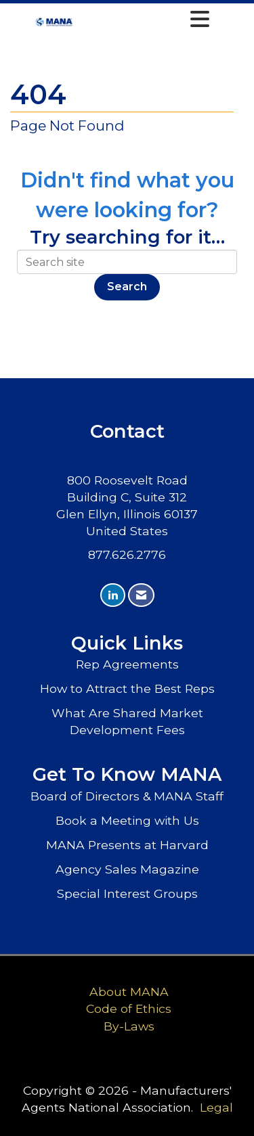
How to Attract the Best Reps (127, 688)
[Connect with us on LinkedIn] (112, 595)
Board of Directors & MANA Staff (127, 796)
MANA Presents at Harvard (127, 845)
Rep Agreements (127, 664)
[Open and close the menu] (145, 19)
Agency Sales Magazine (127, 869)
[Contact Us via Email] (141, 595)
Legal (216, 1107)
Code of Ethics (128, 1008)
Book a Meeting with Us (127, 820)
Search (127, 286)
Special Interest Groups (127, 893)
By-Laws (129, 1026)
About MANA (129, 991)
